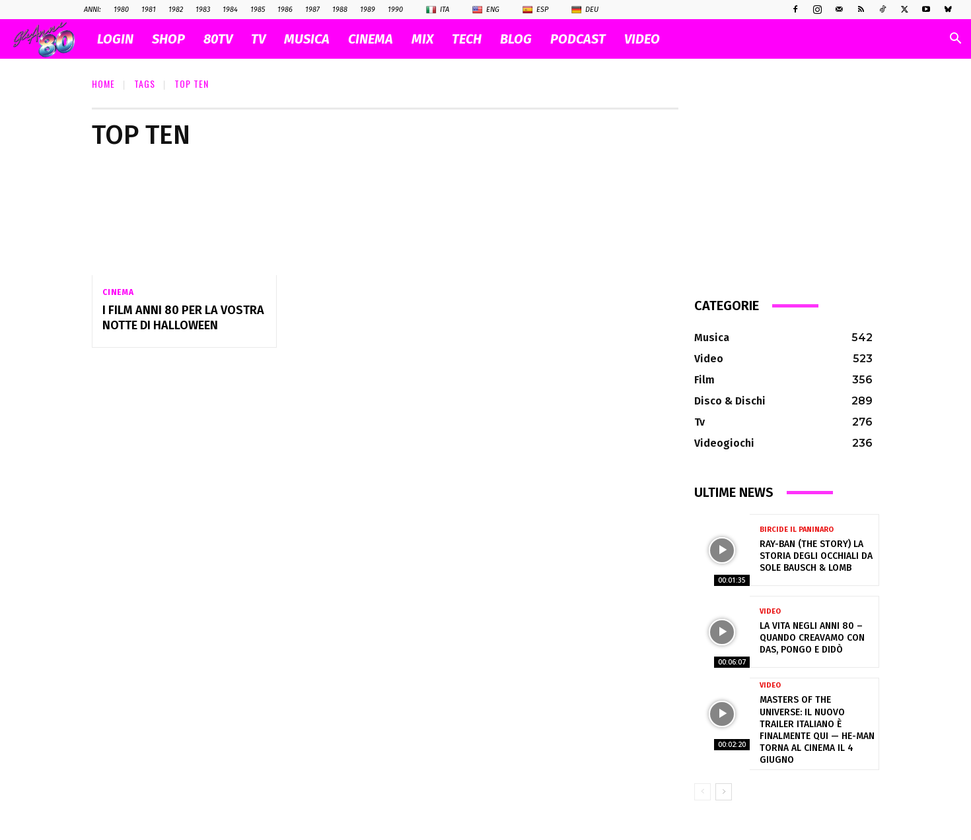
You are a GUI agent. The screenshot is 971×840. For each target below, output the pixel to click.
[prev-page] (702, 791)
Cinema (118, 292)
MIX (422, 39)
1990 (395, 9)
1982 (175, 9)
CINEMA (370, 39)
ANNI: (92, 9)
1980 (121, 9)
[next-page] (723, 791)
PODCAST (578, 39)
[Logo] (50, 39)
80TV (218, 39)
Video (770, 611)
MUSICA (307, 39)
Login (115, 39)
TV (258, 39)
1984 (230, 9)
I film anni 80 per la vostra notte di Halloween (183, 318)
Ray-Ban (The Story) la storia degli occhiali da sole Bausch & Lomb (816, 555)
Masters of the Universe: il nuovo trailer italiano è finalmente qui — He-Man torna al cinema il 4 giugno (817, 729)
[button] (955, 40)
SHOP (168, 39)
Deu (584, 10)
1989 (367, 9)
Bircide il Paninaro (797, 529)
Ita (437, 10)
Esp (535, 10)
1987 (312, 9)
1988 (339, 9)
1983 (203, 9)
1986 (285, 9)
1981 (148, 9)
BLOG (516, 39)
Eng (485, 10)
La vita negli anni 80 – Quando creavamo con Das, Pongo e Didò (812, 637)
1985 (257, 9)
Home (103, 83)
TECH (467, 39)
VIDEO (642, 39)
